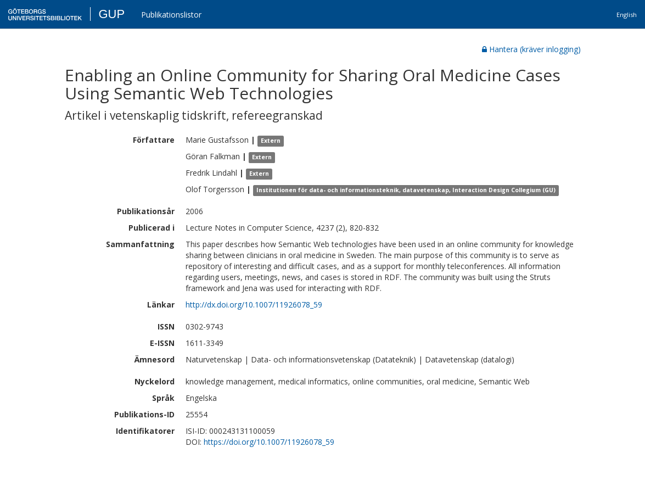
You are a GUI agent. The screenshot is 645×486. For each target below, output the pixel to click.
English (626, 14)
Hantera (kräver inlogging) (531, 49)
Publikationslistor (171, 14)
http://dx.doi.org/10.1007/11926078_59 (254, 304)
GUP (111, 14)
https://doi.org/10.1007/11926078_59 (269, 442)
